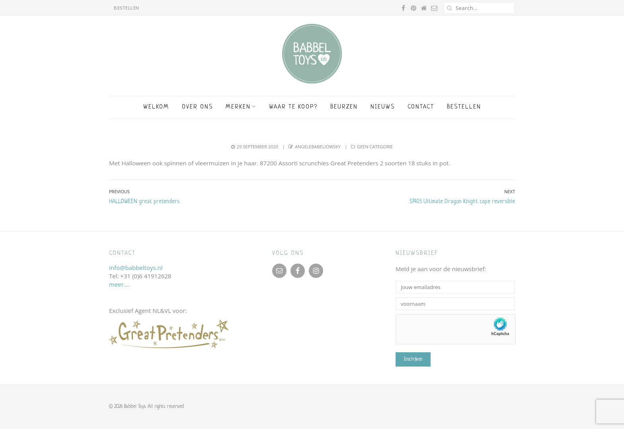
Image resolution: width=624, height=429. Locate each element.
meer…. (119, 284)
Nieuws (382, 107)
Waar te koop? (293, 107)
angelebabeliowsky (318, 146)
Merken (238, 107)
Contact (421, 107)
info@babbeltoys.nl (136, 268)
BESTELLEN (126, 7)
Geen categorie (375, 146)
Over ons (197, 107)
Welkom (156, 107)
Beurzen (344, 107)
